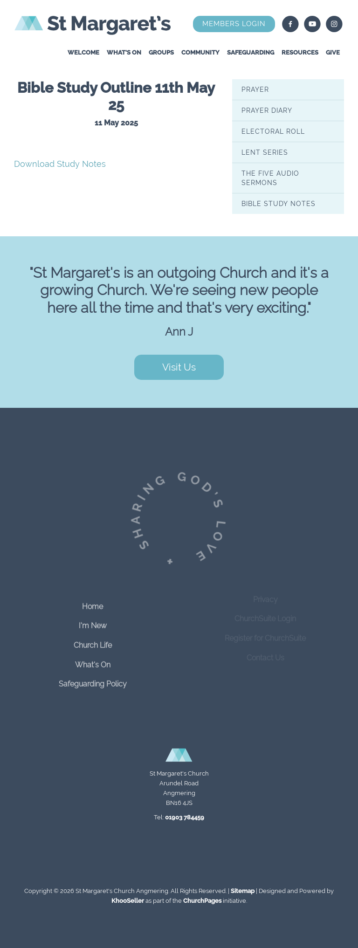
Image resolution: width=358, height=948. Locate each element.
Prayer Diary (266, 110)
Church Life (93, 640)
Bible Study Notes (278, 203)
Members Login (234, 24)
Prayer (255, 89)
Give (333, 52)
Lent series (264, 152)
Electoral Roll (273, 131)
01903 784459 (184, 817)
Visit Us (179, 367)
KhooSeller (127, 900)
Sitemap (243, 890)
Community (200, 52)
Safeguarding (250, 52)
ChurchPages (202, 900)
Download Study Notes (60, 164)
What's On (124, 52)
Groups (161, 52)
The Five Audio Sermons (270, 178)
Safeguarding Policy (93, 678)
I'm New (93, 620)
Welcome (83, 52)
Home (92, 601)
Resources (300, 52)
